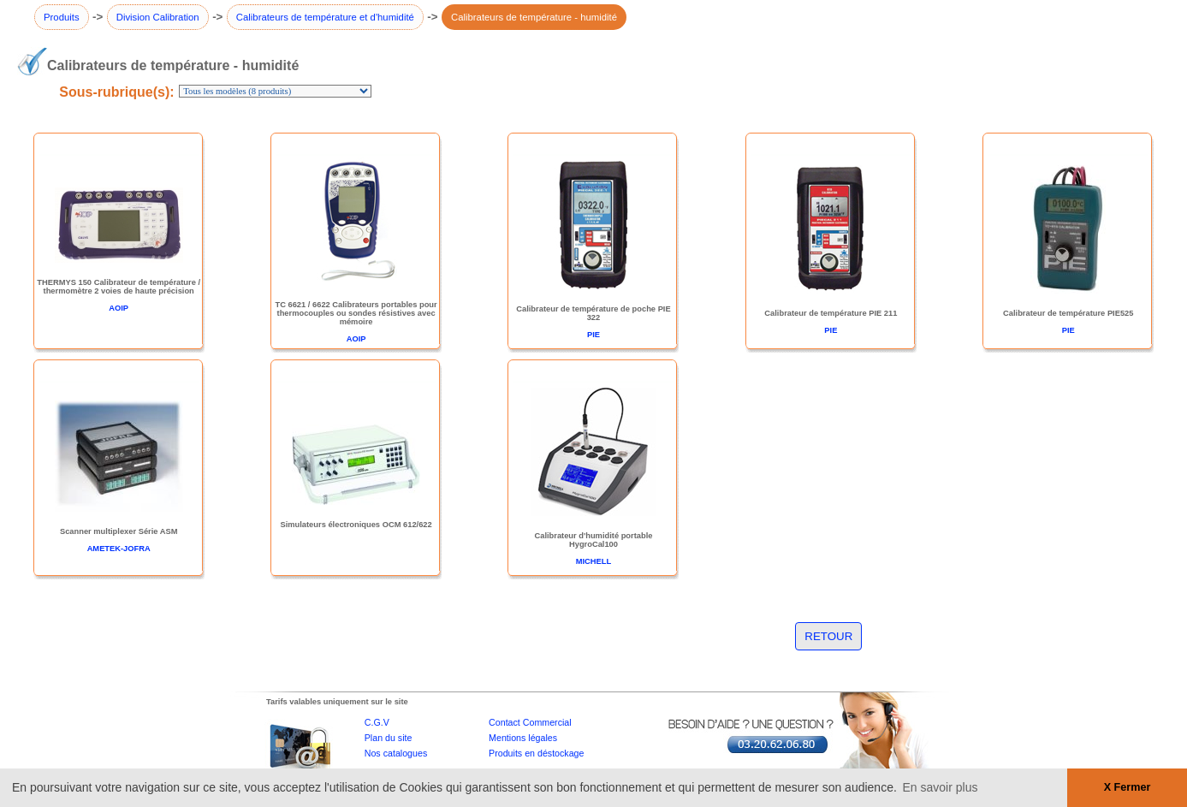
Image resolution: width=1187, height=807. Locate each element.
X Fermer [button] (1127, 787)
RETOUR (828, 636)
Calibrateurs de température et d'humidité (325, 17)
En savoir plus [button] (940, 787)
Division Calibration (157, 17)
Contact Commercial (530, 722)
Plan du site (388, 738)
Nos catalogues (396, 753)
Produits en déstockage (536, 753)
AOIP (118, 308)
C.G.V (377, 722)
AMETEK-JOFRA (119, 548)
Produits (62, 17)
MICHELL (593, 561)
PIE (593, 334)
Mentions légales (523, 738)
